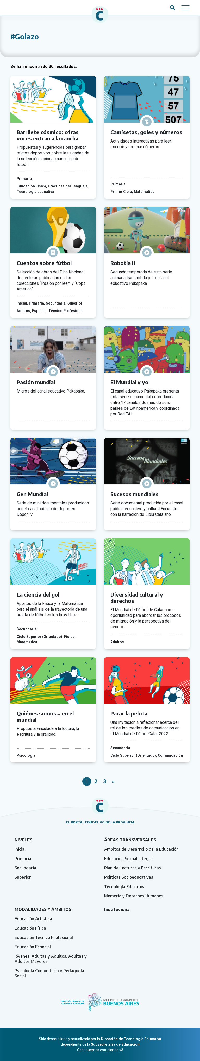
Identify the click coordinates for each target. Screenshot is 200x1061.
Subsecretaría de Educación (115, 1044)
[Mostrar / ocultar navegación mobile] (185, 7)
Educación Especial (33, 946)
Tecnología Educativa (125, 886)
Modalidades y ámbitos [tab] (43, 909)
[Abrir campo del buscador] (172, 7)
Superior (23, 877)
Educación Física (30, 928)
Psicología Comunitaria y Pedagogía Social (49, 973)
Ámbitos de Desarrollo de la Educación (141, 849)
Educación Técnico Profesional (44, 937)
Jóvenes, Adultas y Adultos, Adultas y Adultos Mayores (51, 959)
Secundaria (25, 867)
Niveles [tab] (23, 839)
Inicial (20, 849)
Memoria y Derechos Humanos (133, 895)
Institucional (117, 909)
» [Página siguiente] (113, 781)
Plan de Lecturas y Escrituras (132, 867)
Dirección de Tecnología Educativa (131, 1039)
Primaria (23, 858)
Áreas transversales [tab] (130, 839)
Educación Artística (33, 918)
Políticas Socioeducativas (128, 877)
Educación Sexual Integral (129, 858)
